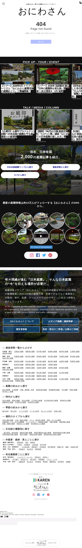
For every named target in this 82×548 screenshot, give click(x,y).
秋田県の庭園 (63, 351)
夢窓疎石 (20, 442)
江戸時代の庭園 (36, 400)
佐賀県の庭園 (30, 379)
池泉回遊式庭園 (41, 390)
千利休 (19, 444)
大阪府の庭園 (41, 368)
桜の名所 (14, 411)
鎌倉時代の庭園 (7, 402)
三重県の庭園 (52, 364)
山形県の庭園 (74, 351)
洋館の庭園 (53, 422)
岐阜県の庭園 (18, 364)
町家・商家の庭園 (8, 423)
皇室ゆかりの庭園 (23, 423)
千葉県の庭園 (63, 356)
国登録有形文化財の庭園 (52, 434)
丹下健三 (16, 459)
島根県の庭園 (30, 372)
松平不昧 (43, 444)
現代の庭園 (6, 400)
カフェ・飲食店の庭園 (37, 420)
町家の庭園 (73, 390)
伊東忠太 (38, 457)
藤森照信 (53, 461)
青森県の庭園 (30, 351)
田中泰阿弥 (52, 447)
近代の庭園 (26, 400)
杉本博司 (61, 461)
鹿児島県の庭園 (7, 381)
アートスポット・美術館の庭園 (37, 422)
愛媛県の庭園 (41, 376)
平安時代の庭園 (20, 402)
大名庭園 (15, 390)
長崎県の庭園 (41, 379)
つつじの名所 (23, 411)
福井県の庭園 (52, 361)
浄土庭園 (65, 390)
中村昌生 (38, 461)
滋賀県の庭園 (18, 368)
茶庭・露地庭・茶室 (27, 390)
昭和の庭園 (16, 400)
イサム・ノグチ (52, 459)
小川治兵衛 (26, 447)
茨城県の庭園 (18, 356)
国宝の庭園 (24, 434)
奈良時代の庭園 (33, 402)
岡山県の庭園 (41, 372)
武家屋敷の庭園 (64, 422)
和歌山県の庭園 (7, 369)
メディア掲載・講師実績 (60, 321)
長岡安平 (35, 447)
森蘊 (67, 447)
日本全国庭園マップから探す (20, 167)
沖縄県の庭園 (19, 381)
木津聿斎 (43, 447)
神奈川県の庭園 (7, 358)
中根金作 (22, 449)
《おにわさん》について (21, 321)
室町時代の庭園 (65, 400)
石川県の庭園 (41, 361)
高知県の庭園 (52, 376)
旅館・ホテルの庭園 (54, 420)
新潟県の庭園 (18, 361)
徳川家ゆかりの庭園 (38, 423)
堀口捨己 (33, 459)
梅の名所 (5, 411)
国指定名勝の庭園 (26, 432)
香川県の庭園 (30, 376)
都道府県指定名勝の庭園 (61, 432)
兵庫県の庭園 (52, 368)
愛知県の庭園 (41, 364)
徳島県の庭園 (18, 376)
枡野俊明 (38, 449)
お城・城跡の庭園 (21, 420)
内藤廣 (68, 461)
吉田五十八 (24, 459)
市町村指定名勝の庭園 (10, 434)
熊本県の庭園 (52, 379)
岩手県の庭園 (41, 351)
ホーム (41, 42)
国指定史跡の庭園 (35, 434)
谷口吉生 (30, 461)
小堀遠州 (27, 444)
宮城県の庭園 (52, 351)
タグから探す (20, 175)
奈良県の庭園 (63, 368)
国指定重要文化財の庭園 (42, 432)
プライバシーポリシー (41, 499)
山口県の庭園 (63, 372)
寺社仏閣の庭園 (7, 420)
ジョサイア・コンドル (25, 457)
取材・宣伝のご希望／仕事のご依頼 (60, 329)
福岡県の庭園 (18, 379)
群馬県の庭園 (41, 356)
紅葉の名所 (58, 411)
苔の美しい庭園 (7, 391)
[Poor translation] (6, 516)
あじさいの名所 (46, 411)
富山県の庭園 (30, 361)
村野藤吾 (41, 459)
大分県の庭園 (63, 379)
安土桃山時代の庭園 (51, 400)
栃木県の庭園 (30, 356)
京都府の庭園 (30, 368)
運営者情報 (21, 329)
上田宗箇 (35, 444)
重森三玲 (60, 447)
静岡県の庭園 (30, 364)
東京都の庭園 (74, 356)
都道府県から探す (61, 167)
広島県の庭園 (52, 372)
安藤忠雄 (22, 461)
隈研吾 (45, 461)
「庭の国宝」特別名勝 (10, 432)
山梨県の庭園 (63, 361)
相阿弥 (32, 442)
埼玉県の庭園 (52, 356)
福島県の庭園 (7, 353)
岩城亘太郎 (74, 447)
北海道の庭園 (18, 351)
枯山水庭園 (6, 390)
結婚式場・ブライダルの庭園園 (13, 422)
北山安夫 (30, 449)
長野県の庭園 (74, 361)
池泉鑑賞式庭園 (54, 390)
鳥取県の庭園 (18, 372)
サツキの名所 (34, 411)
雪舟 (26, 442)
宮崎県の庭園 (74, 379)
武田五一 (46, 457)
